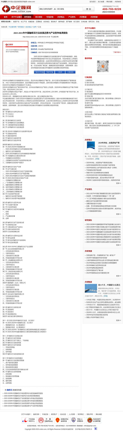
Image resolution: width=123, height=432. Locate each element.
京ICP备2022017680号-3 (83, 429)
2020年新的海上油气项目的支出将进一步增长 (101, 168)
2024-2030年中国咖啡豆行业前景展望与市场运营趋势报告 (23, 403)
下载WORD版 (39, 72)
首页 (5, 17)
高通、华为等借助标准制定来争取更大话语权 (101, 206)
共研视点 (60, 17)
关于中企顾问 (16, 17)
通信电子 (54, 21)
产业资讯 (71, 17)
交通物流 (39, 21)
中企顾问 (16, 8)
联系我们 (81, 414)
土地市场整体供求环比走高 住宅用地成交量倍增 (102, 260)
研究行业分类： (6, 21)
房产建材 (69, 21)
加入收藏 (101, 2)
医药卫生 (92, 21)
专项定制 (49, 17)
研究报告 (27, 17)
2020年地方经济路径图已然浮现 (97, 315)
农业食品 (46, 21)
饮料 (34, 27)
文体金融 (84, 21)
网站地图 (109, 2)
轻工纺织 (77, 21)
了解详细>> (117, 52)
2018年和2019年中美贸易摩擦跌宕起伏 (99, 175)
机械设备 (31, 21)
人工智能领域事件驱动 (93, 211)
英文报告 (38, 17)
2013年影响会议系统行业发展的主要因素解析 (101, 263)
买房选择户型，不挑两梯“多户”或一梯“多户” (100, 255)
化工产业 (24, 21)
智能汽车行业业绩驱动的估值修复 (97, 173)
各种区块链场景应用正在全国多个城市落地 (100, 165)
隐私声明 (90, 414)
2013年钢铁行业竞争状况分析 (96, 265)
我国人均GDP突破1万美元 (95, 317)
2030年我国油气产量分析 (94, 270)
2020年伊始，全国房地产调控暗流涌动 (99, 163)
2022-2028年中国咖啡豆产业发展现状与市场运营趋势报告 (23, 398)
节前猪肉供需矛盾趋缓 (93, 170)
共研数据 (82, 17)
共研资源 (94, 17)
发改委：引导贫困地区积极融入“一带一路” (100, 196)
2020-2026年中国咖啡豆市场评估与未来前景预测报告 (22, 396)
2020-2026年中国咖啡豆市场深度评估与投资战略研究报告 (23, 393)
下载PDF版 (49, 72)
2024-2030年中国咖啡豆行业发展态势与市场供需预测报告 (23, 401)
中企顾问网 (12, 27)
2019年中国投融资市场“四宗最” (96, 258)
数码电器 (61, 21)
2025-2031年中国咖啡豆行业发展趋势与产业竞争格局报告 (23, 406)
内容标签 (118, 2)
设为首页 (93, 2)
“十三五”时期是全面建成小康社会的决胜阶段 (101, 198)
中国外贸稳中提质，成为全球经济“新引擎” (100, 178)
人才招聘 (72, 414)
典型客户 (54, 414)
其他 (97, 21)
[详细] (97, 159)
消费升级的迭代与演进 (93, 203)
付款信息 (63, 414)
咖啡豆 (9, 390)
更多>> (118, 183)
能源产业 (16, 21)
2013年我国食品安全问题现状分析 (97, 273)
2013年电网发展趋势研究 (94, 268)
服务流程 (36, 414)
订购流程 (70, 72)
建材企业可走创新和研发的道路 (96, 201)
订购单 (60, 72)
